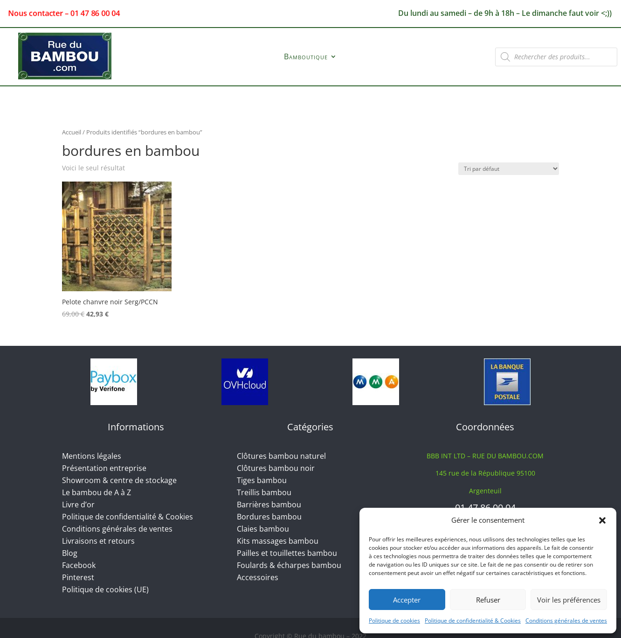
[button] (602, 520)
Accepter (407, 599)
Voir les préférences (568, 599)
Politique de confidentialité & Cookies (473, 620)
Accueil (71, 132)
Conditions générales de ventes (566, 620)
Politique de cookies (394, 620)
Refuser (488, 599)
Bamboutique (306, 57)
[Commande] (508, 168)
